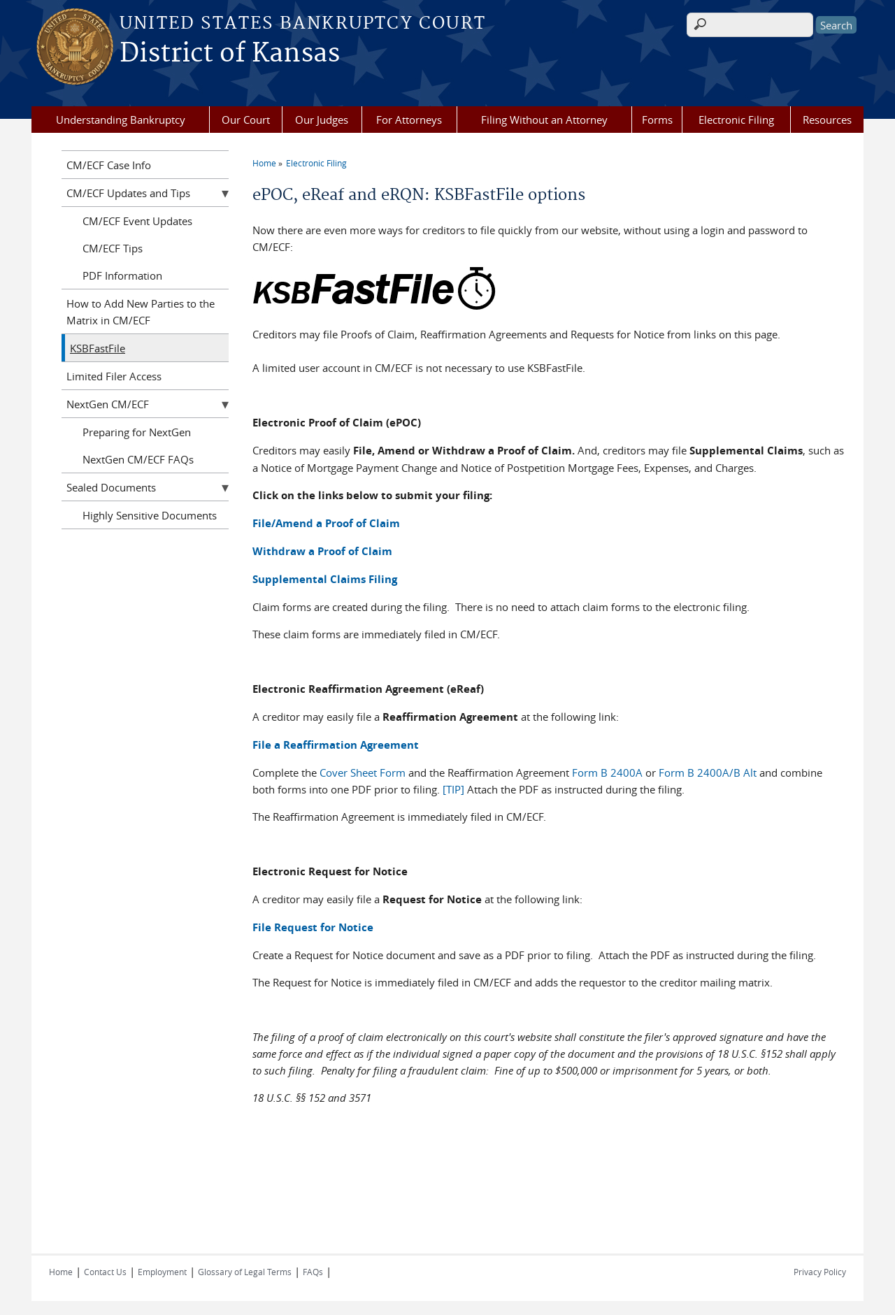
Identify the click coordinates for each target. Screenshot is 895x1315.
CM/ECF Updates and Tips (128, 193)
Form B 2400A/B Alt (708, 772)
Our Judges (321, 120)
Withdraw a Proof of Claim (322, 551)
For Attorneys (409, 120)
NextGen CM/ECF (107, 404)
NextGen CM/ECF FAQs (138, 459)
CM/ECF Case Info (108, 165)
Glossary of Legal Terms (245, 1271)
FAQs (313, 1271)
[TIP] (453, 789)
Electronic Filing (736, 120)
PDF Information (122, 275)
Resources (827, 120)
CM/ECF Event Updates (137, 221)
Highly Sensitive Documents (150, 515)
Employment (162, 1271)
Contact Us (105, 1271)
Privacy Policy (820, 1271)
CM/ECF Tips (113, 248)
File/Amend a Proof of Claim (326, 523)
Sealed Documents (111, 487)
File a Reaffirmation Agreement (335, 745)
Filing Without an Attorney (544, 120)
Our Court (246, 120)
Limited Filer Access (114, 376)
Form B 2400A (607, 772)
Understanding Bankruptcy (120, 120)
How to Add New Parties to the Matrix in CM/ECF (140, 311)
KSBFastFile (97, 348)
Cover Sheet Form (363, 772)
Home (264, 162)
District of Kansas (230, 54)
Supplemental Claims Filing (324, 579)
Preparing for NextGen (137, 432)
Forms (657, 120)
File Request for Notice (312, 927)
